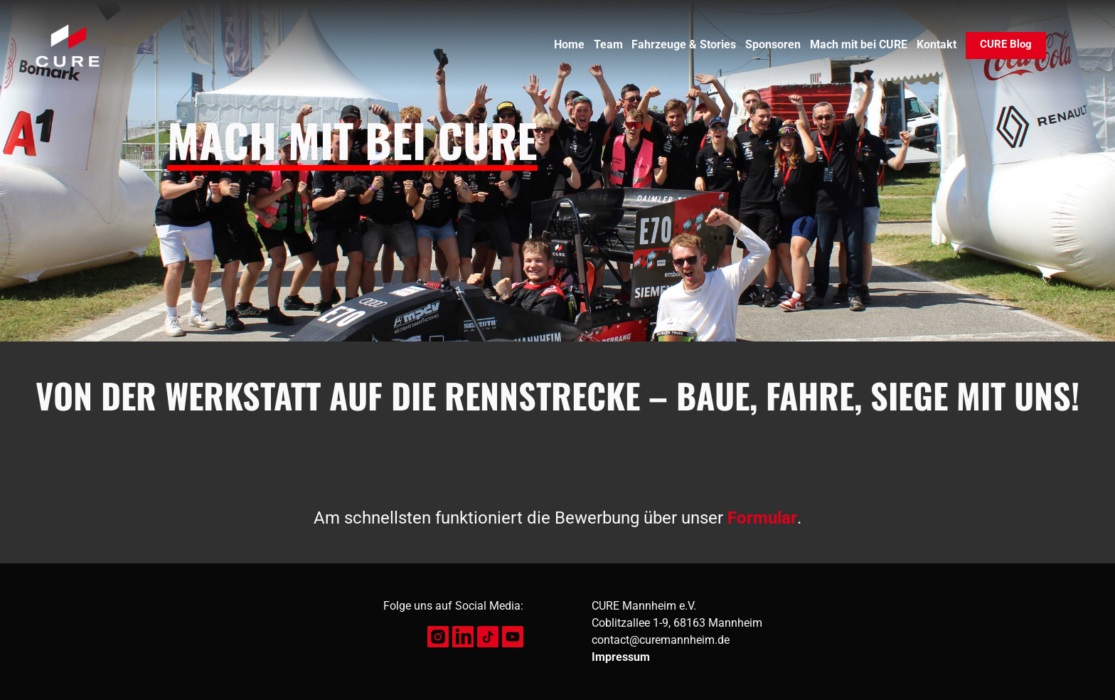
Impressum (621, 657)
